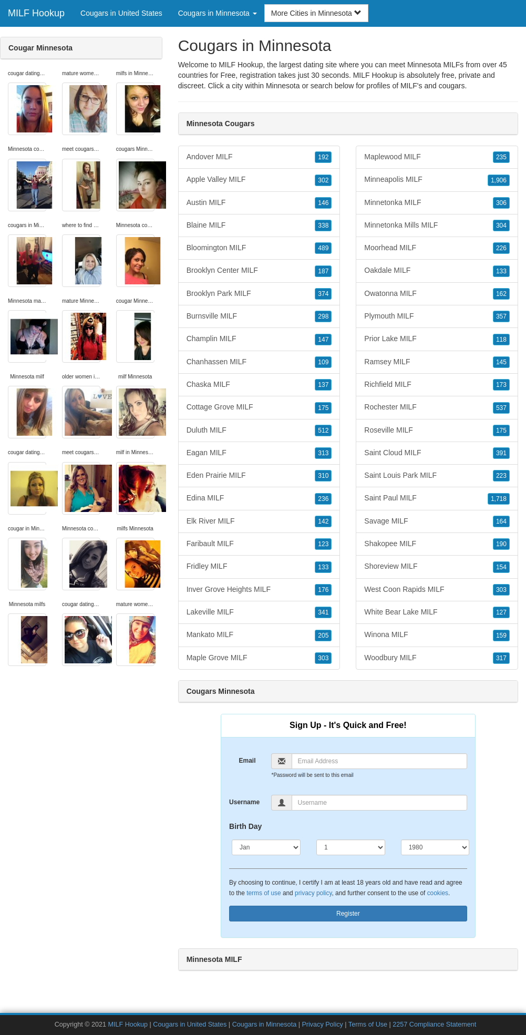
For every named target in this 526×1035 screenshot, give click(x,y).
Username (244, 802)
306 (501, 203)
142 (323, 521)
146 (323, 203)
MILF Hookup (36, 13)
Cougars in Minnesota (264, 1024)
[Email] (379, 761)
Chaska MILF (259, 385)
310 (323, 475)
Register (348, 913)
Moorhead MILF (437, 248)
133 (323, 567)
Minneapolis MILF (437, 180)
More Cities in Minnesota (316, 13)
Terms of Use (367, 1024)
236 (323, 499)
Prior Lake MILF (437, 339)
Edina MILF (259, 498)
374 (323, 294)
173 (501, 384)
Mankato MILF (259, 635)
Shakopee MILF (437, 544)
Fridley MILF (259, 566)
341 (323, 612)
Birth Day (245, 826)
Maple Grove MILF (259, 658)
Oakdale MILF (437, 270)
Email (247, 760)
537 (501, 408)
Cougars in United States (121, 13)
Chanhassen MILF (259, 362)
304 (501, 225)
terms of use (263, 893)
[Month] (266, 847)
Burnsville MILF (259, 316)
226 (501, 248)
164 (501, 521)
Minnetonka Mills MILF (437, 225)
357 (501, 316)
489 (323, 248)
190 (501, 544)
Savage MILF (437, 521)
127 (501, 612)
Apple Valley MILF (259, 180)
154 (501, 567)
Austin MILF (259, 203)
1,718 (499, 499)
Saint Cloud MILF (437, 453)
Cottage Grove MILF (259, 407)
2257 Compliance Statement (434, 1024)
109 (323, 362)
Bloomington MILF (259, 248)
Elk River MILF (259, 521)
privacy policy (313, 893)
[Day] (350, 847)
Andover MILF (259, 157)
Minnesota (283, 85)
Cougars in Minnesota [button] (217, 13)
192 (323, 157)
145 (501, 362)
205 (323, 635)
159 (501, 635)
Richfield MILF (437, 385)
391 (501, 453)
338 (323, 225)
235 (501, 157)
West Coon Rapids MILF (437, 590)
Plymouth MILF (437, 316)
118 (501, 339)
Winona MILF (437, 635)
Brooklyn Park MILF (259, 294)
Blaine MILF (259, 225)
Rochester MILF (437, 407)
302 (323, 180)
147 (323, 339)
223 (501, 475)
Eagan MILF (259, 453)
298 (323, 316)
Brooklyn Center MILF (259, 270)
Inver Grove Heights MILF (259, 590)
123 (323, 544)
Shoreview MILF (437, 566)
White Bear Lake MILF (437, 612)
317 (501, 658)
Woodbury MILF (437, 658)
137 (323, 384)
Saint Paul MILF (437, 498)
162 (501, 294)
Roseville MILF (437, 430)
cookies (437, 893)
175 (323, 408)
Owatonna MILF (437, 294)
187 (323, 271)
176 (323, 589)
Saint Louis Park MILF (437, 475)
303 (323, 658)
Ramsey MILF (437, 362)
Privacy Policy (322, 1024)
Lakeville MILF (259, 612)
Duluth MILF (259, 430)
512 (323, 430)
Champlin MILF (259, 339)
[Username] (379, 803)
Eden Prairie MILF (259, 475)
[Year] (435, 847)
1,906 (499, 180)
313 (323, 453)
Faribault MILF (259, 544)
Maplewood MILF (437, 157)
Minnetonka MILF (437, 203)
